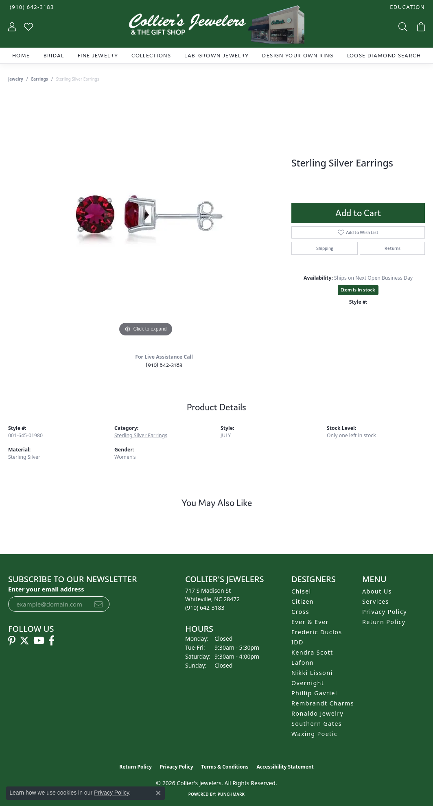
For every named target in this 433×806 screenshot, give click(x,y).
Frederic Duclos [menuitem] (316, 632)
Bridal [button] (54, 55)
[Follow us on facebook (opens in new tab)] (51, 641)
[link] (31, 7)
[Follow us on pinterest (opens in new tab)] (11, 641)
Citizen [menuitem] (302, 601)
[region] (146, 216)
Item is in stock (358, 290)
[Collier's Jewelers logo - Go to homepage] (217, 26)
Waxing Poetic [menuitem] (314, 734)
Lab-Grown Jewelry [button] (216, 55)
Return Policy (384, 622)
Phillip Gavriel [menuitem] (314, 693)
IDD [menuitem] (297, 642)
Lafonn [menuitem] (302, 662)
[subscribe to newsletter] (98, 604)
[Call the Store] (205, 607)
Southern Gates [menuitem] (316, 723)
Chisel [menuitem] (301, 591)
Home (21, 55)
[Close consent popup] (158, 793)
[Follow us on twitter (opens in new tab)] (24, 641)
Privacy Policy (384, 611)
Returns (392, 248)
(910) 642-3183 (164, 364)
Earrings (39, 79)
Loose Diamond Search (384, 55)
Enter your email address (46, 589)
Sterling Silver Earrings (140, 435)
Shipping (324, 248)
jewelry (15, 79)
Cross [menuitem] (300, 611)
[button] (406, 7)
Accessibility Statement (284, 766)
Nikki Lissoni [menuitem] (312, 673)
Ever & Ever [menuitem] (310, 622)
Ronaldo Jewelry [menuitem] (317, 713)
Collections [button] (151, 55)
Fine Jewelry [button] (98, 55)
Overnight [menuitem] (307, 683)
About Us (377, 591)
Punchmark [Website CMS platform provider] (231, 794)
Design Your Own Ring (297, 55)
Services (375, 601)
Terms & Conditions (225, 766)
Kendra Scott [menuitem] (312, 652)
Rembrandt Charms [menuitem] (322, 703)
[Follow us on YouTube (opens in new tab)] (38, 641)
